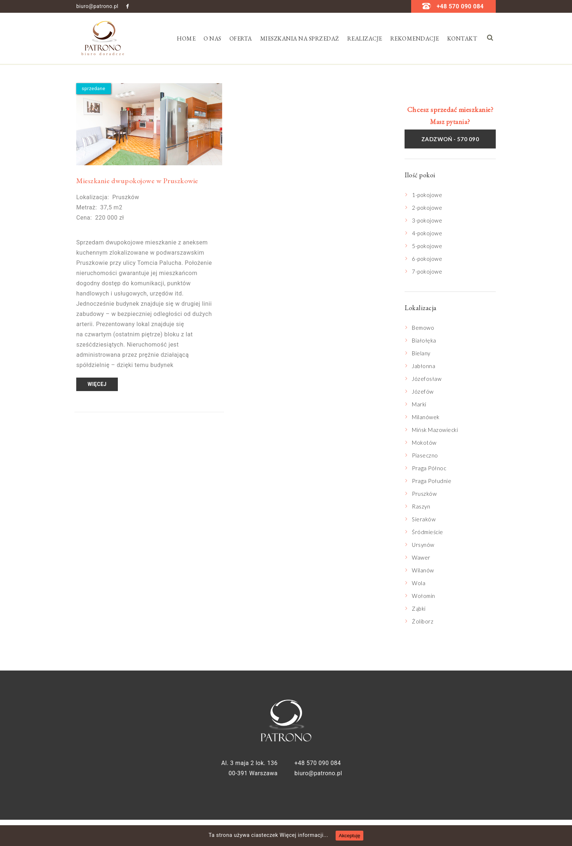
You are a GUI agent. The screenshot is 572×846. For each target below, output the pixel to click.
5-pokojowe (427, 246)
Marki (419, 404)
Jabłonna (423, 366)
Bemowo (423, 327)
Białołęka (424, 340)
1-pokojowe (427, 195)
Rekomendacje (414, 38)
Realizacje (364, 38)
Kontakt (462, 38)
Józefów (423, 391)
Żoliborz (422, 621)
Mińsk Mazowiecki (435, 429)
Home (186, 38)
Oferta (240, 38)
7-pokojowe (427, 271)
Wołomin (423, 595)
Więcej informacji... (307, 835)
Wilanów (423, 570)
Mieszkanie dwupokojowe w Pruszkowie (137, 180)
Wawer (421, 557)
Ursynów (423, 544)
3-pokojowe (427, 220)
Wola (418, 583)
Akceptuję (355, 835)
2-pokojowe (427, 207)
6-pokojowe (427, 258)
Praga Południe (431, 481)
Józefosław (426, 378)
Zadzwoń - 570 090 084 (450, 142)
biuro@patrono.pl (97, 6)
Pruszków (424, 493)
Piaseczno (425, 455)
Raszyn (421, 506)
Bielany (421, 353)
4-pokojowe (427, 233)
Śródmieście (427, 532)
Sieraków (424, 519)
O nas (212, 38)
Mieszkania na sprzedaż (299, 38)
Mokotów (424, 442)
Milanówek (426, 417)
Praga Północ (429, 468)
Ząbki (419, 608)
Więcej (97, 384)
